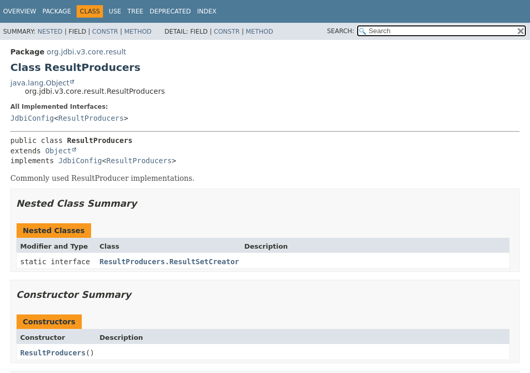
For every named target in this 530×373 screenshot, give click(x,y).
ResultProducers (91, 118)
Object (58, 151)
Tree (135, 11)
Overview (19, 11)
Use (115, 11)
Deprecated (170, 11)
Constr (105, 31)
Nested (49, 31)
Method (138, 31)
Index (207, 11)
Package (56, 11)
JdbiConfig (32, 118)
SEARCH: (341, 31)
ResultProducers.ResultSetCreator (169, 261)
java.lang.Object (39, 83)
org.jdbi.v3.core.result (86, 52)
